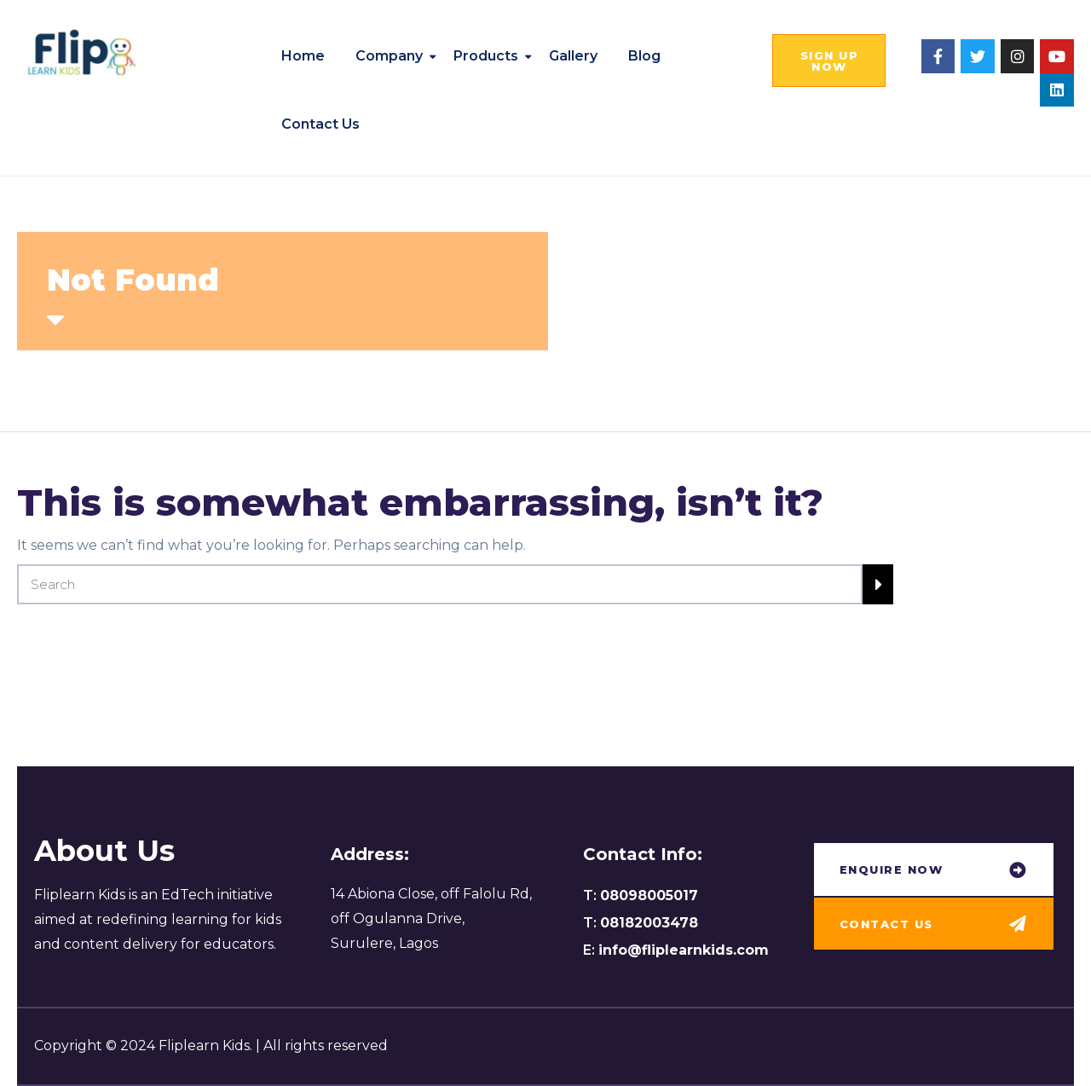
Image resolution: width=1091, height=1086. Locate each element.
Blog (644, 56)
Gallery (573, 56)
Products (485, 56)
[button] (829, 60)
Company (389, 56)
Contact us (320, 124)
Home (303, 56)
